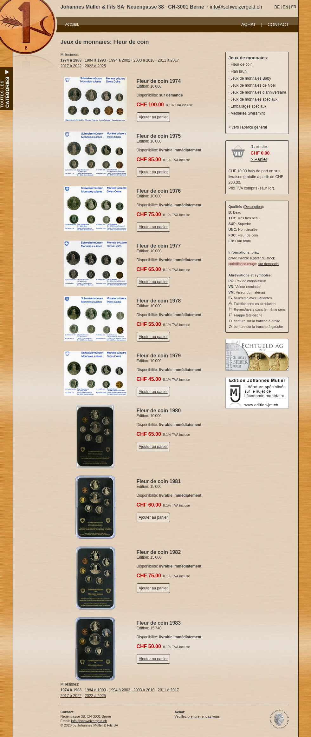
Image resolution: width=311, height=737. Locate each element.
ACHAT (248, 24)
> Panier (259, 159)
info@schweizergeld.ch (236, 7)
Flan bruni (238, 71)
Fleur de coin (241, 64)
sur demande (268, 264)
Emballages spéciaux (248, 106)
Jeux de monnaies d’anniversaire (258, 92)
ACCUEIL (72, 24)
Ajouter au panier (153, 117)
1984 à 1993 (95, 60)
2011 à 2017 (168, 60)
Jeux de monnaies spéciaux (253, 99)
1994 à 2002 (119, 60)
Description (253, 207)
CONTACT (278, 24)
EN (285, 7)
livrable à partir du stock (256, 258)
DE (277, 7)
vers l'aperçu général (249, 127)
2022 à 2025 (95, 66)
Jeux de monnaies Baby (250, 78)
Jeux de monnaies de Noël (252, 85)
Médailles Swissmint (247, 113)
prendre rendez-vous (203, 716)
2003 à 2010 (144, 60)
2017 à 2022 (71, 66)
